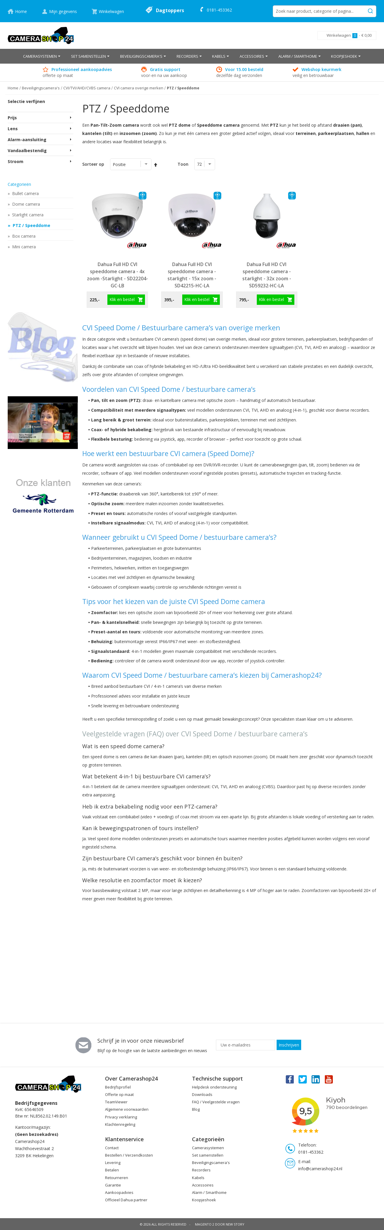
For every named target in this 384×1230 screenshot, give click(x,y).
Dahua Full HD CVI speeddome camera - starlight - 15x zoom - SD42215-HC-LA (191, 275)
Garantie (113, 1185)
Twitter (302, 1079)
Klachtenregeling (120, 1124)
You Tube (329, 1079)
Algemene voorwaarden (127, 1109)
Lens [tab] (13, 128)
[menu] (192, 56)
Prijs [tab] (12, 117)
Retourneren (116, 1177)
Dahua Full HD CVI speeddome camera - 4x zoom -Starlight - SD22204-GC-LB (117, 275)
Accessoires (203, 1185)
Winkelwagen (111, 11)
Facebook (289, 1079)
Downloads (202, 1094)
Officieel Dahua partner (126, 1199)
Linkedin (316, 1079)
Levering (112, 1162)
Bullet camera (25, 193)
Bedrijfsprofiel (118, 1087)
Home (21, 11)
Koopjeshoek (204, 1199)
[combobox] (324, 11)
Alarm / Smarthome (209, 1192)
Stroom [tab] (15, 161)
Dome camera (25, 204)
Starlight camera (27, 215)
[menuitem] (41, 56)
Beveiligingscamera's (211, 1162)
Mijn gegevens (63, 11)
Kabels (198, 1177)
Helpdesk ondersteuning (214, 1087)
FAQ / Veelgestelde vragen (216, 1102)
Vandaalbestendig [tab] (27, 150)
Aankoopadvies (119, 1192)
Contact (112, 1147)
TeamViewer (116, 1102)
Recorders (201, 1170)
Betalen (112, 1170)
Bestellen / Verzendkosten (129, 1155)
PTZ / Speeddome (31, 225)
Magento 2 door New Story (219, 1224)
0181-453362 (219, 10)
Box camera (23, 236)
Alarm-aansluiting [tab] (27, 139)
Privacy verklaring (121, 1117)
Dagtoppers (170, 10)
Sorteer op (93, 164)
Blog (196, 1109)
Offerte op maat (119, 1094)
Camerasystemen (208, 1147)
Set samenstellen (207, 1155)
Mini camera (23, 246)
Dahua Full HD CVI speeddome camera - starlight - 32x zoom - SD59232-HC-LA (266, 275)
